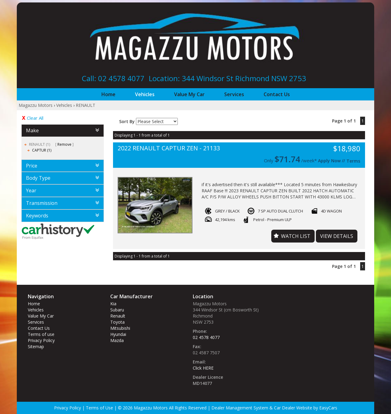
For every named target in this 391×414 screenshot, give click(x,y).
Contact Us (277, 94)
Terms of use (41, 334)
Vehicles (145, 94)
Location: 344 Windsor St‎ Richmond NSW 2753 (227, 78)
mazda (117, 340)
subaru (117, 310)
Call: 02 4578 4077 (113, 78)
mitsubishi (120, 328)
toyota (117, 322)
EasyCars (328, 408)
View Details (336, 236)
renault (117, 316)
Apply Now (329, 161)
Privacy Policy (41, 340)
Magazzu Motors (36, 105)
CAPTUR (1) (41, 150)
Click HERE (203, 368)
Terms (353, 161)
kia (113, 304)
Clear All (35, 118)
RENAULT (85, 105)
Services (234, 94)
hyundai (118, 334)
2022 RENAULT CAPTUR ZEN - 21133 (169, 148)
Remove (64, 144)
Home (108, 94)
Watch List (295, 236)
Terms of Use (100, 408)
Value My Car (189, 94)
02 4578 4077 (206, 337)
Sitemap (36, 346)
